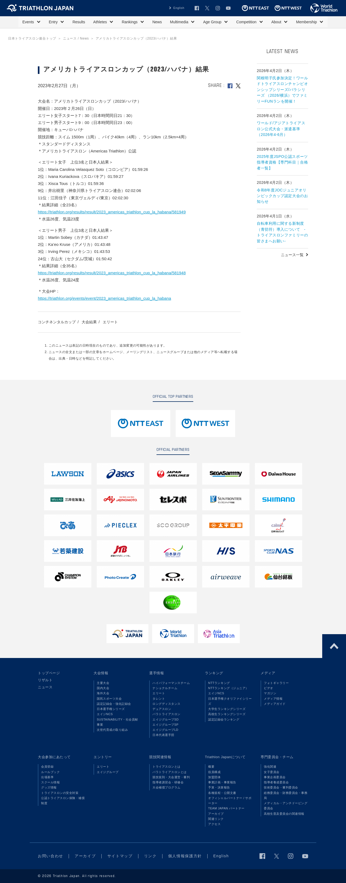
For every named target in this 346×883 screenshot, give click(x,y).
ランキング (214, 673)
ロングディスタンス (166, 703)
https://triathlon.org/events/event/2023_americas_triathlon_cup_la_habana (104, 298)
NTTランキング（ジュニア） (228, 688)
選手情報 (156, 673)
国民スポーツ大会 (109, 698)
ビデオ (268, 688)
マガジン (270, 693)
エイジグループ (108, 772)
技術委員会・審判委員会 (281, 787)
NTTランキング (219, 683)
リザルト (45, 680)
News (157, 22)
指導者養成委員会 (276, 782)
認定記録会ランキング (223, 719)
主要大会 (103, 683)
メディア (268, 673)
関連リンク (216, 818)
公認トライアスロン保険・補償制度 (63, 800)
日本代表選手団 (163, 735)
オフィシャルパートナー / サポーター (230, 800)
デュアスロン (161, 709)
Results (78, 22)
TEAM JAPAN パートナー (226, 808)
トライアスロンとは (166, 766)
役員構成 (214, 772)
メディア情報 (273, 698)
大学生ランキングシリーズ (226, 709)
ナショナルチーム (164, 688)
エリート (110, 322)
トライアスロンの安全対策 (59, 792)
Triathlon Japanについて (225, 757)
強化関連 (270, 766)
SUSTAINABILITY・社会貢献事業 (117, 722)
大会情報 (101, 673)
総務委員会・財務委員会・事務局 (285, 795)
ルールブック (50, 772)
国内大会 (103, 688)
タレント (158, 698)
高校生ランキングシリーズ (226, 714)
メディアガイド (275, 703)
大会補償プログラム (166, 787)
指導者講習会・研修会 (168, 782)
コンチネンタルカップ (57, 322)
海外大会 (103, 693)
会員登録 (47, 766)
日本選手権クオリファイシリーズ (230, 701)
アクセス (214, 824)
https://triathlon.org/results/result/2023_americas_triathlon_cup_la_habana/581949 (112, 212)
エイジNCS (105, 714)
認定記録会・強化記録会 (114, 703)
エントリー (103, 757)
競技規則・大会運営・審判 (171, 777)
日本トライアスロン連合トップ (32, 38)
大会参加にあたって (54, 757)
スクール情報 (50, 782)
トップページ (49, 673)
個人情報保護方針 (185, 856)
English (178, 7)
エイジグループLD (165, 729)
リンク (150, 856)
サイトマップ (120, 856)
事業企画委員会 (275, 777)
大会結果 (89, 322)
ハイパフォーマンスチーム (171, 683)
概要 (211, 766)
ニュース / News (76, 38)
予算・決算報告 (219, 787)
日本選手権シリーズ (111, 709)
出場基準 (47, 777)
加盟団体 (214, 777)
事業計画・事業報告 (222, 782)
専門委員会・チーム (277, 757)
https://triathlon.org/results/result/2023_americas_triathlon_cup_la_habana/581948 (112, 273)
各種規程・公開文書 (222, 792)
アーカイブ (216, 813)
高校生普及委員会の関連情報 (284, 813)
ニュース (45, 687)
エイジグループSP (165, 724)
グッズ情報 (49, 787)
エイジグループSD (165, 719)
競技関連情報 (160, 757)
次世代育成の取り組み (112, 729)
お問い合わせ (50, 856)
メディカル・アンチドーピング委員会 (285, 805)
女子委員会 (272, 772)
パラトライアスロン (166, 714)
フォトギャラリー (276, 683)
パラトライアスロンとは (169, 772)
